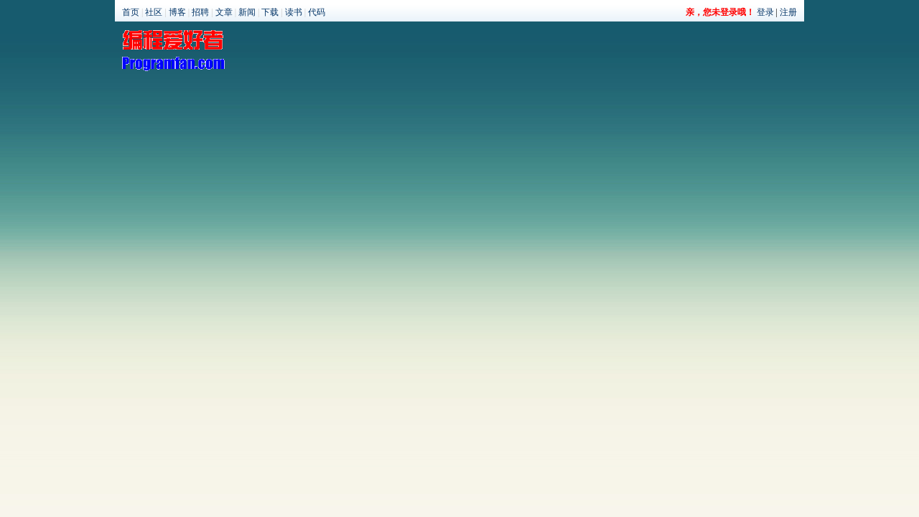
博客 (177, 12)
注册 (788, 12)
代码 (316, 12)
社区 (153, 12)
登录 (765, 12)
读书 (293, 12)
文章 (224, 12)
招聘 (200, 12)
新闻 (247, 12)
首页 (130, 12)
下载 (270, 12)
